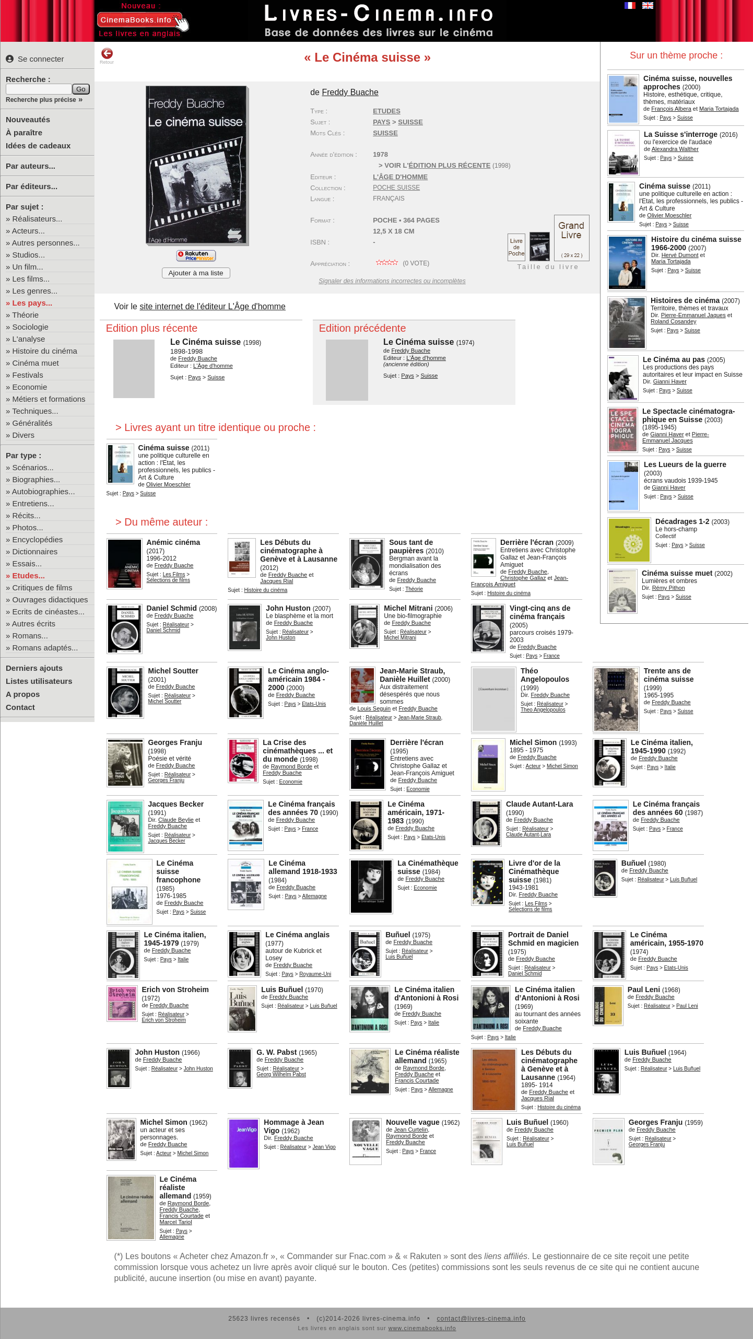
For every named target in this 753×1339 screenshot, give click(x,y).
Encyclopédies (38, 539)
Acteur (533, 766)
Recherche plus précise (41, 99)
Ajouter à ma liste (196, 273)
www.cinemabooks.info (422, 1328)
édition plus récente (450, 165)
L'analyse (29, 338)
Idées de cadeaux (38, 145)
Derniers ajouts (34, 667)
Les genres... (35, 290)
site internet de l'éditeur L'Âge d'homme (212, 306)
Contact (20, 707)
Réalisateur (176, 624)
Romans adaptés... (45, 647)
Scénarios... (33, 467)
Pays (665, 118)
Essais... (27, 563)
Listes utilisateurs (39, 681)
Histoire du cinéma (45, 350)
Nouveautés (28, 119)
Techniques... (35, 410)
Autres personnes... (46, 242)
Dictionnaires (35, 551)
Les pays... (33, 302)
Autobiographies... (43, 491)
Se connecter (35, 58)
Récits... (27, 515)
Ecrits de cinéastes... (49, 611)
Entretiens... (33, 503)
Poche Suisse (396, 187)
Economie (30, 386)
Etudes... (29, 575)
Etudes (387, 111)
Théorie (25, 314)
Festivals (28, 374)
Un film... (28, 266)
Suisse (385, 133)
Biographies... (37, 479)
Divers (24, 434)
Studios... (29, 254)
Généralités (33, 422)
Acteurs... (28, 230)
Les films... (31, 278)
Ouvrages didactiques (50, 599)
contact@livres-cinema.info (481, 1318)
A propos (23, 694)
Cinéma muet (36, 362)
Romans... (30, 635)
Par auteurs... (30, 165)
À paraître (24, 132)
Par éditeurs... (31, 186)
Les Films (174, 574)
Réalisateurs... (38, 218)
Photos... (28, 527)
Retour (107, 56)
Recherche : (28, 79)
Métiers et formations (49, 398)
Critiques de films (43, 587)
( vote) (401, 263)
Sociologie (31, 326)
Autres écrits (33, 623)
